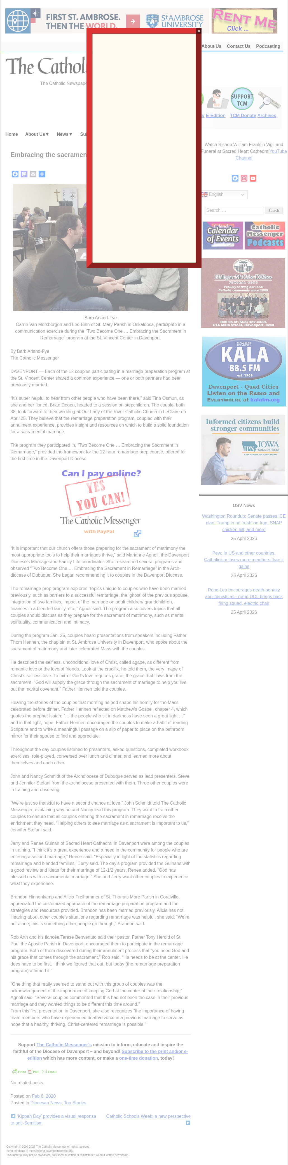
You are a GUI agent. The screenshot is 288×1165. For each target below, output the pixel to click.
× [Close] (199, 31)
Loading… (144, 147)
